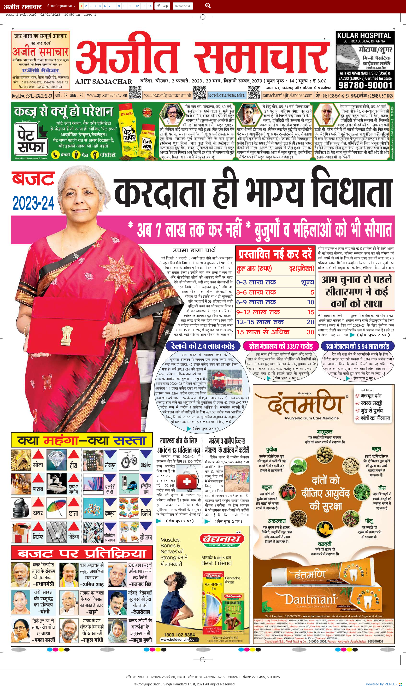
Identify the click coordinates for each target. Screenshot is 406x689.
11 (130, 6)
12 (137, 6)
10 (124, 6)
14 (149, 6)
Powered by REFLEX (384, 684)
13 (143, 6)
